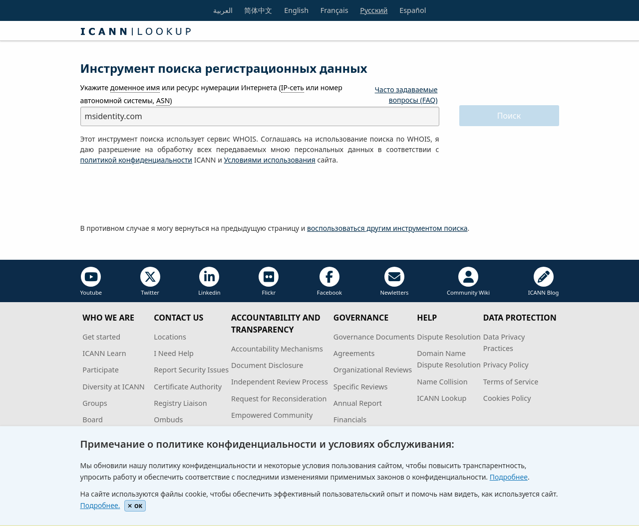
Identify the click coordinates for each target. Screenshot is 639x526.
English (296, 10)
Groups (94, 403)
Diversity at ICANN (113, 386)
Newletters (394, 281)
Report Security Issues (191, 369)
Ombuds (168, 419)
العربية (223, 10)
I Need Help (174, 353)
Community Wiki (468, 281)
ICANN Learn (104, 353)
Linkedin (209, 281)
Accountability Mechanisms (277, 348)
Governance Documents (373, 337)
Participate (100, 369)
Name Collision (442, 381)
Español (412, 10)
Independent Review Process (279, 381)
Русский (373, 10)
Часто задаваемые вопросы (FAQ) (406, 95)
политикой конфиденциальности (136, 160)
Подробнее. (100, 505)
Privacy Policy (506, 364)
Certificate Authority (188, 386)
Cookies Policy (507, 398)
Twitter (150, 281)
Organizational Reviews (372, 369)
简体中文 (258, 10)
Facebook (329, 281)
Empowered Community (272, 415)
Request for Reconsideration (278, 398)
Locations (170, 337)
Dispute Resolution (449, 337)
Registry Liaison (180, 403)
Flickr (269, 281)
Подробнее (509, 477)
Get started (101, 337)
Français (334, 10)
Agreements (354, 353)
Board (92, 419)
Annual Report (357, 403)
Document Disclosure (267, 365)
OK (135, 506)
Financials (349, 419)
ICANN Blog (543, 281)
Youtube (91, 281)
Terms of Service (511, 381)
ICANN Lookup (441, 398)
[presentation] (156, 194)
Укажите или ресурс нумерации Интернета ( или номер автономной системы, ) (211, 94)
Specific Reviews (360, 386)
